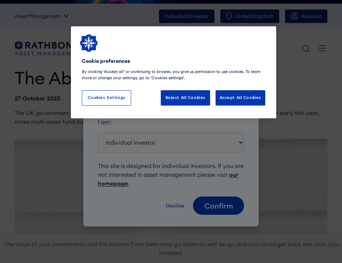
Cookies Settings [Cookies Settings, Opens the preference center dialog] (107, 97)
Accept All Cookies (240, 97)
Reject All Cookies (186, 97)
